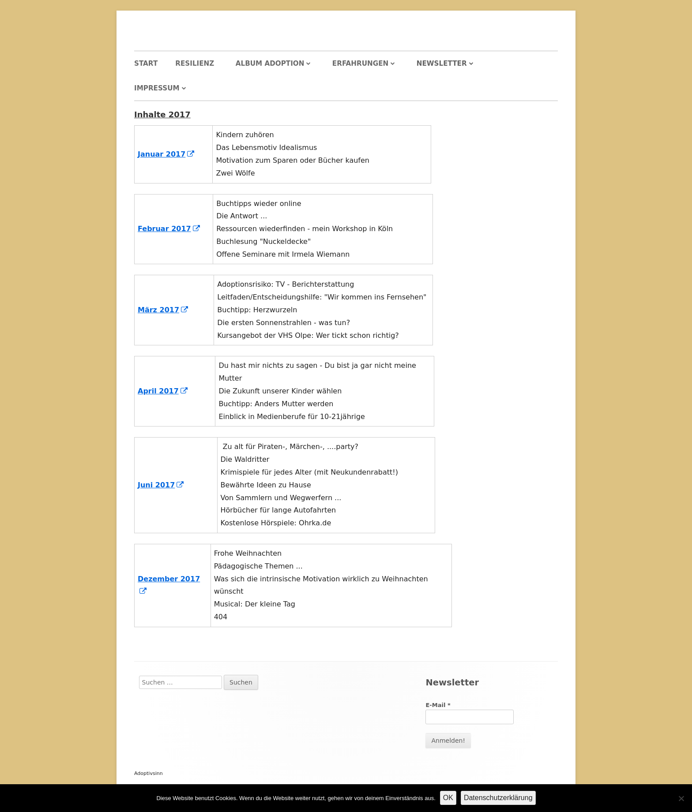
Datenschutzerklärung (498, 797)
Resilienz (194, 63)
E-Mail (437, 705)
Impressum (157, 88)
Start (146, 63)
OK (448, 797)
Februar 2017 (169, 229)
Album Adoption (270, 63)
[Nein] (681, 798)
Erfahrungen (360, 63)
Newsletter (442, 63)
